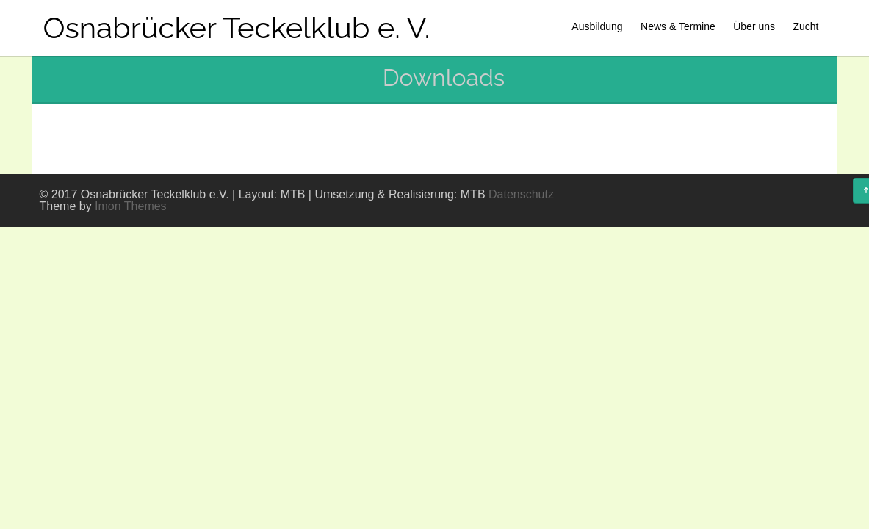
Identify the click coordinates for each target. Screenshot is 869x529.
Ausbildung (596, 26)
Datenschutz (521, 194)
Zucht (805, 26)
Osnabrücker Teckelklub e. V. (236, 27)
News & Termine (678, 26)
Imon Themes (131, 206)
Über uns (754, 26)
